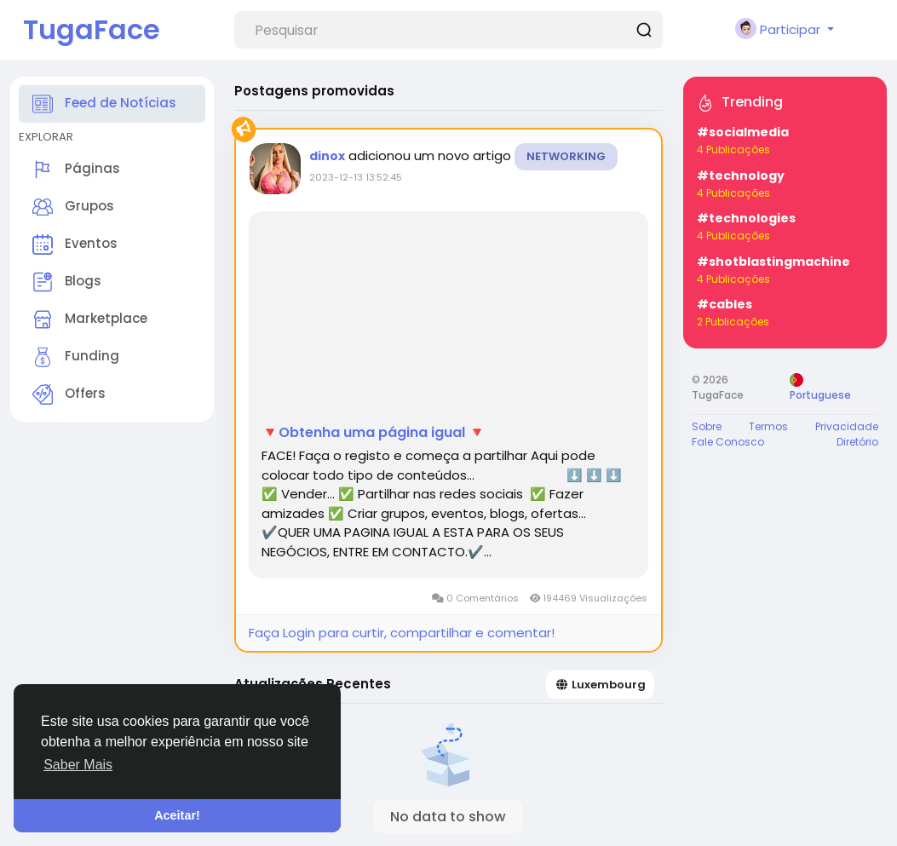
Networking (566, 156)
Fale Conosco (728, 442)
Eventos (75, 244)
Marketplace (89, 319)
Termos (768, 426)
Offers (69, 394)
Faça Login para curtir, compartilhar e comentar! (402, 633)
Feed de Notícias (104, 104)
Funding (75, 357)
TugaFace (91, 29)
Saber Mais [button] (77, 764)
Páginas (76, 169)
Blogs (66, 282)
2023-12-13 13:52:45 (355, 177)
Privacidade (846, 426)
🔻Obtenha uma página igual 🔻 (374, 432)
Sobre (707, 426)
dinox (327, 155)
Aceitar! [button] (177, 815)
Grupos (73, 207)
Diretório (857, 442)
